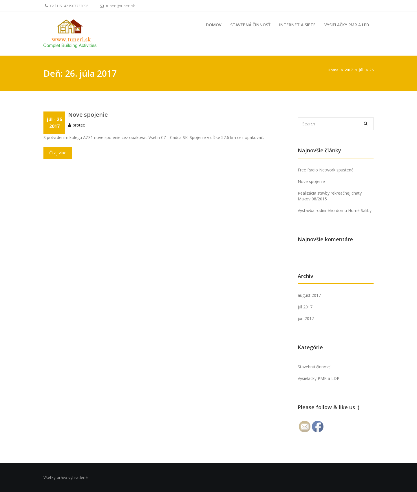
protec (79, 126)
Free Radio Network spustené (326, 170)
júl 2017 (305, 307)
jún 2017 (306, 318)
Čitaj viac (57, 153)
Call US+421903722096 (65, 5)
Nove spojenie (88, 115)
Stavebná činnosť (250, 25)
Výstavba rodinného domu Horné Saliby (335, 210)
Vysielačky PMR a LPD (346, 25)
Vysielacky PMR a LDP (318, 378)
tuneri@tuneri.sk (116, 5)
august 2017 (309, 295)
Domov (214, 25)
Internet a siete (297, 25)
